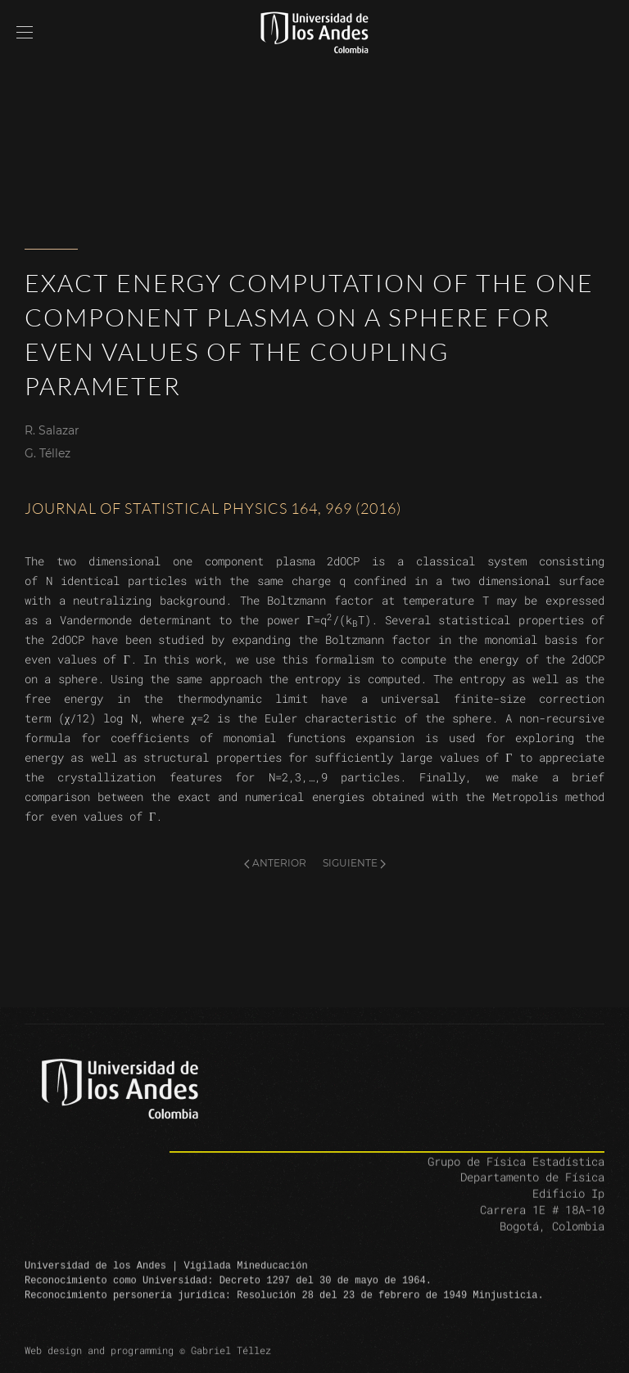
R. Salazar (52, 430)
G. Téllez (47, 453)
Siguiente (354, 863)
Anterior (275, 863)
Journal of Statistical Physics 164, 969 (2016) (213, 508)
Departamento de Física (532, 1192)
